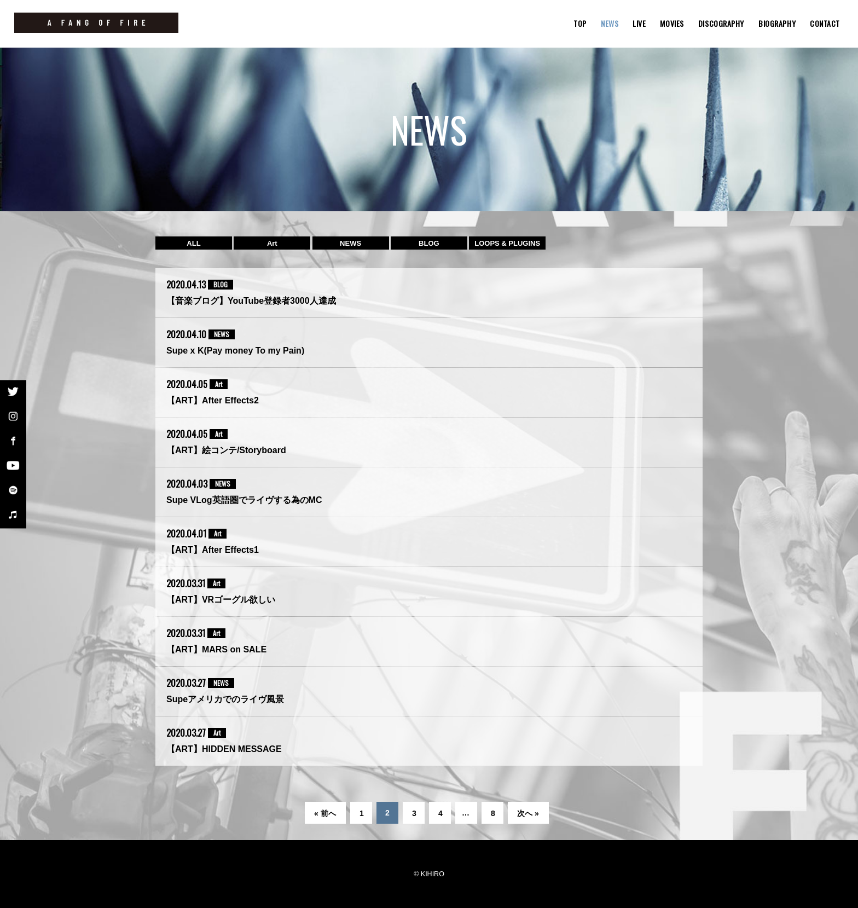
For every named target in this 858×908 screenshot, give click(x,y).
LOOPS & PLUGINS (507, 243)
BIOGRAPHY (777, 23)
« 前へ (325, 813)
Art (272, 243)
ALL (193, 243)
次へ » (528, 813)
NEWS (609, 23)
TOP (580, 23)
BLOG (429, 243)
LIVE (639, 23)
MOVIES (671, 23)
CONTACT (825, 23)
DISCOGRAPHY (721, 23)
